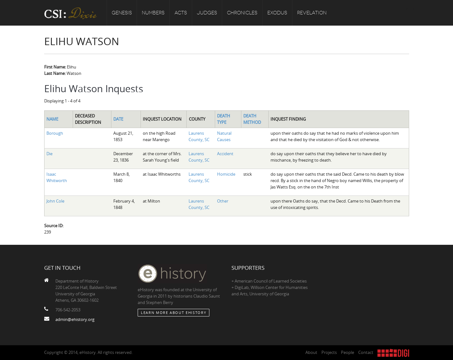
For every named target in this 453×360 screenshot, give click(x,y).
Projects (329, 352)
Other (222, 201)
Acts (180, 13)
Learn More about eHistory (173, 312)
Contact (365, 352)
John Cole (55, 201)
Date (118, 119)
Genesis (122, 13)
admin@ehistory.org (74, 319)
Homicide (226, 174)
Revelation (312, 13)
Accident (225, 153)
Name (52, 119)
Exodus (277, 13)
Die (49, 153)
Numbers (153, 13)
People (347, 352)
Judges (207, 13)
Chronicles (242, 13)
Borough (54, 133)
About (311, 352)
